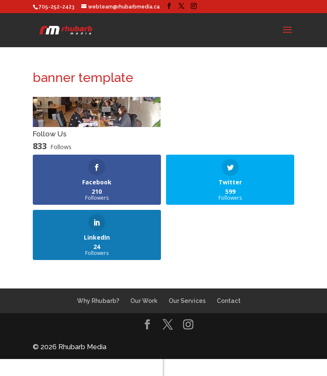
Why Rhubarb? (98, 300)
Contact (229, 300)
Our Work (144, 300)
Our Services (187, 300)
